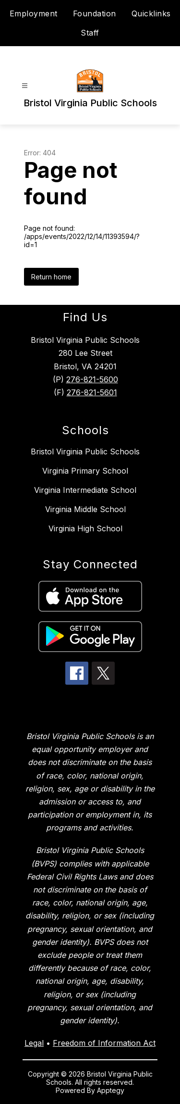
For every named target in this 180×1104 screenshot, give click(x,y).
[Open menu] (24, 85)
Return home (51, 277)
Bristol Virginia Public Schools (85, 451)
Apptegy (110, 1090)
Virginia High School (85, 528)
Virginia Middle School (85, 509)
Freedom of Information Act (104, 1043)
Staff (90, 33)
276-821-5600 (92, 379)
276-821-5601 (92, 392)
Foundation (94, 13)
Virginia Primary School (85, 471)
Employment (34, 13)
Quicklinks (151, 13)
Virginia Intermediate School (85, 490)
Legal (34, 1043)
